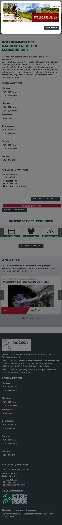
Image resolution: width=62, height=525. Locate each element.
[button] (56, 7)
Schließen (51, 28)
